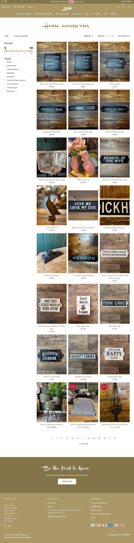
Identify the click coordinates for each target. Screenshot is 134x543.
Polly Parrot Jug (83, 180)
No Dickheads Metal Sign (115, 228)
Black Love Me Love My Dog (83, 228)
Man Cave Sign (115, 326)
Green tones (10, 66)
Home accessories (24, 14)
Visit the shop (18, 7)
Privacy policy (96, 510)
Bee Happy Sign (83, 326)
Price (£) (8, 43)
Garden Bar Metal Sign (52, 132)
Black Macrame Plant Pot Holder (115, 424)
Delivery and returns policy (101, 514)
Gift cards (96, 14)
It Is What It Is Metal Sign (83, 275)
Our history (52, 503)
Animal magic (10, 88)
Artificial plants (62, 14)
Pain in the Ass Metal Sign (83, 84)
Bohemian (9, 91)
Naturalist (9, 73)
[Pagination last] (115, 438)
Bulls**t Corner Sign (52, 377)
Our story (6, 7)
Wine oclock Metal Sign (83, 132)
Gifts (105, 14)
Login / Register (126, 1)
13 (94, 438)
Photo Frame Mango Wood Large (52, 180)
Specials (114, 14)
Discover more (79, 2)
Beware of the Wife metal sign (114, 180)
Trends (7, 58)
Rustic (8, 62)
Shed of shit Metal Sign (114, 132)
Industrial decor (11, 69)
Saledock (27, 537)
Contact (51, 507)
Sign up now (67, 481)
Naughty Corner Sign (83, 377)
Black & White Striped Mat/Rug (83, 424)
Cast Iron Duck (52, 228)
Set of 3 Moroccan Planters (52, 424)
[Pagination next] (109, 438)
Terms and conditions (99, 503)
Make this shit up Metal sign (51, 84)
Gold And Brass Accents (14, 80)
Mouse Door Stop (52, 275)
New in (30, 7)
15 (105, 438)
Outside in (9, 77)
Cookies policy (96, 507)
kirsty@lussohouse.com (57, 516)
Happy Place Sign (115, 377)
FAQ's (93, 518)
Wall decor (76, 14)
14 (99, 438)
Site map (25, 535)
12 (88, 438)
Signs (86, 14)
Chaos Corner (114, 84)
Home (6, 36)
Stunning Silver (11, 84)
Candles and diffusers (43, 14)
